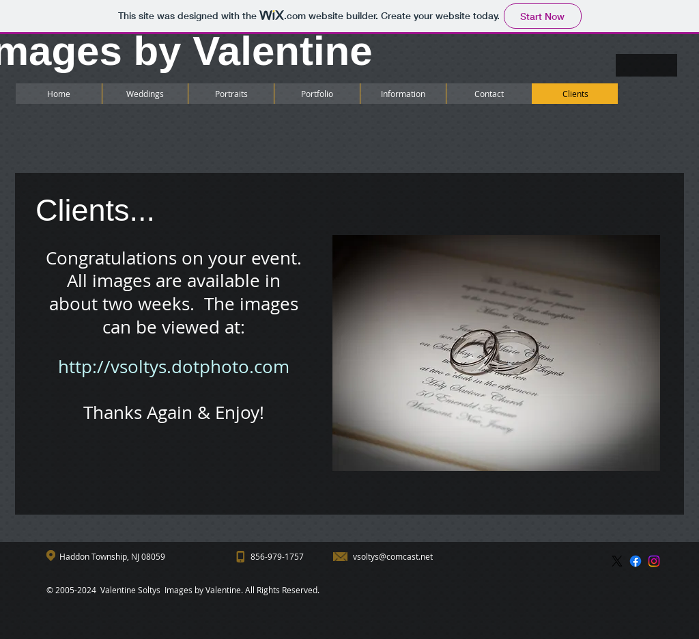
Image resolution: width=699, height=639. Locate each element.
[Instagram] (653, 561)
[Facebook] (635, 561)
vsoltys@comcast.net (393, 556)
